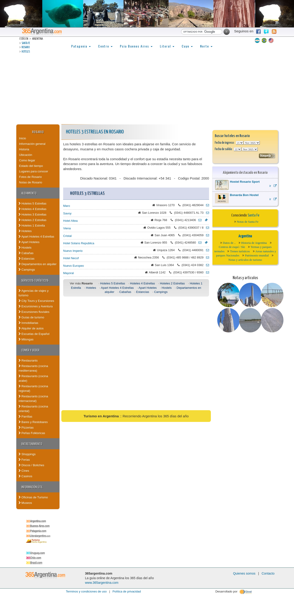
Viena (67, 228)
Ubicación (25, 155)
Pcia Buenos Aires (136, 46)
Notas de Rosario (30, 182)
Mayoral (68, 273)
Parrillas (25, 416)
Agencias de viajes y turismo (33, 293)
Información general (32, 144)
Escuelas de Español (34, 334)
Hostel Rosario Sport (245, 181)
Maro (66, 206)
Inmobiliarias (28, 323)
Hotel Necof (71, 258)
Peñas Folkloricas (32, 433)
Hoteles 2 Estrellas (32, 220)
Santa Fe (26, 43)
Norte (206, 46)
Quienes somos (244, 573)
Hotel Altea (70, 220)
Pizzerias (26, 427)
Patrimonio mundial (257, 255)
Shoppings (27, 454)
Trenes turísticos (240, 251)
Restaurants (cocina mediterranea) (33, 368)
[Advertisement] (147, 90)
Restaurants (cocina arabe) (33, 378)
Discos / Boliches (31, 465)
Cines (24, 470)
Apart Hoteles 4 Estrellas (36, 236)
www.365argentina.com (102, 582)
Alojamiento (29, 193)
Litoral (167, 46)
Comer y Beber (30, 350)
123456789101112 (252, 143)
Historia (24, 149)
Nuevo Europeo (73, 265)
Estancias (26, 258)
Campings (27, 269)
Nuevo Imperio (73, 251)
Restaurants (28, 360)
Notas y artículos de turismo (245, 259)
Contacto (268, 573)
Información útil (32, 487)
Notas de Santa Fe (247, 221)
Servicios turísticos (34, 280)
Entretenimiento (31, 443)
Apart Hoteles (29, 242)
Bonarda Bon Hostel (244, 195)
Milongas (26, 339)
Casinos (25, 476)
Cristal (67, 236)
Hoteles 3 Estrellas (32, 214)
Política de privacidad (127, 591)
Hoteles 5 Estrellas (32, 203)
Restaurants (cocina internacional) (33, 399)
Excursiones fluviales (34, 312)
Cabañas (26, 253)
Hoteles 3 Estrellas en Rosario (95, 132)
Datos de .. (229, 242)
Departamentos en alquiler (38, 264)
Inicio (22, 138)
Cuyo (187, 46)
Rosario (26, 47)
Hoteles (26, 51)
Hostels (25, 247)
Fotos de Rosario (30, 177)
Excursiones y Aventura (36, 306)
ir (273, 186)
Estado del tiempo (31, 166)
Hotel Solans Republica (78, 243)
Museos (25, 503)
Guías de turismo (31, 317)
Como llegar (27, 160)
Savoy (67, 213)
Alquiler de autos (31, 328)
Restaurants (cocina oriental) (33, 409)
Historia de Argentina (254, 242)
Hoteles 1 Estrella (32, 225)
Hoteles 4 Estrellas (32, 209)
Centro (105, 46)
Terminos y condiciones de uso (86, 591)
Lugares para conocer (33, 171)
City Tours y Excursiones (36, 301)
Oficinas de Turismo (33, 497)
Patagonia (81, 46)
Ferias (24, 459)
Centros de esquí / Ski (232, 247)
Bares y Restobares (33, 422)
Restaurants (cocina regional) (33, 389)
